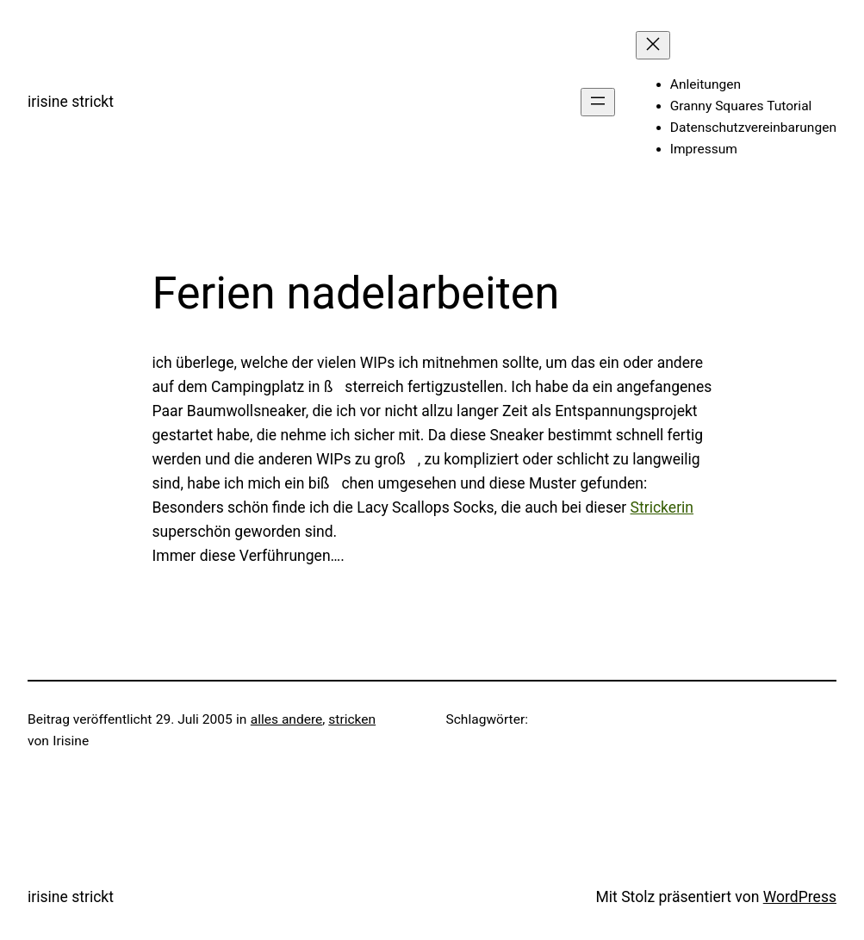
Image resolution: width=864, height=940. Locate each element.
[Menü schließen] (653, 45)
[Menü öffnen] (598, 102)
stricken (352, 719)
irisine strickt (71, 101)
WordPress (799, 897)
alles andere (287, 719)
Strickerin (662, 507)
